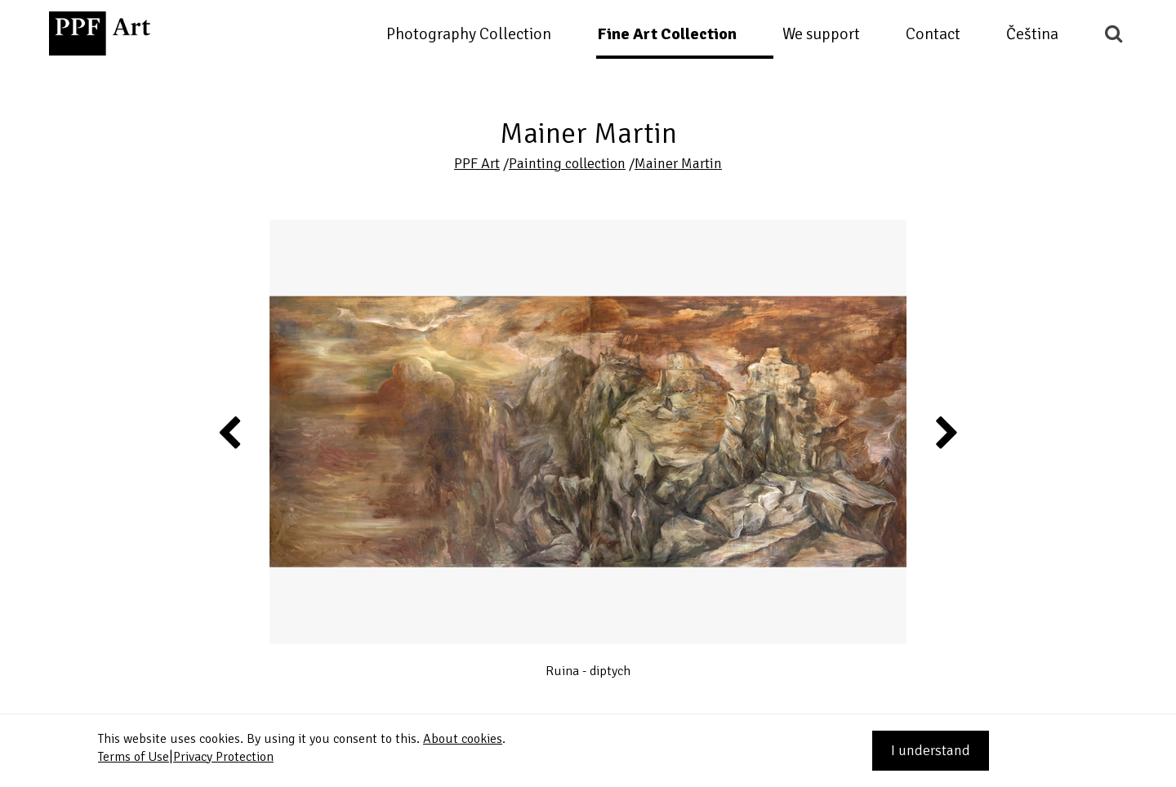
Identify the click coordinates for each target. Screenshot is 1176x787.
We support (821, 34)
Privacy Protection (223, 757)
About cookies (462, 739)
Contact (933, 34)
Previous (230, 431)
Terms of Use (133, 757)
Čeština (1032, 34)
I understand (930, 750)
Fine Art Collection (667, 34)
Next (945, 431)
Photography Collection (468, 34)
